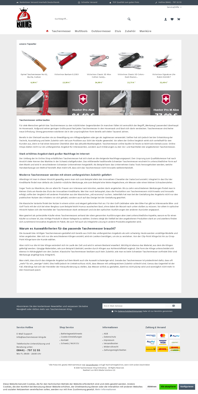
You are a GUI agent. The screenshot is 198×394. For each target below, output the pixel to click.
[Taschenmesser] (61, 31)
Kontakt (64, 340)
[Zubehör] (130, 31)
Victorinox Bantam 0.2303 (66, 74)
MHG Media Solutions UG (104, 370)
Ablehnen (151, 386)
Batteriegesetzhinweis (71, 334)
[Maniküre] (145, 31)
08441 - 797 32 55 (28, 350)
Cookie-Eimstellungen (71, 337)
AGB (106, 334)
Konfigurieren (186, 386)
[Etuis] (118, 31)
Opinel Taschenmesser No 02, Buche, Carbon (34, 75)
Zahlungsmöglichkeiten (115, 350)
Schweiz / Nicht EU (70, 343)
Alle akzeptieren (168, 386)
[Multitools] (81, 31)
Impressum (109, 340)
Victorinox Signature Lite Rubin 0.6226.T (163, 75)
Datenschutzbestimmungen (130, 311)
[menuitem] (173, 7)
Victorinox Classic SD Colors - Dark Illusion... (131, 75)
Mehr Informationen (105, 389)
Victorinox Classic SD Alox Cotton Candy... (99, 75)
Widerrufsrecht (111, 347)
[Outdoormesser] (101, 31)
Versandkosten (111, 343)
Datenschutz (110, 337)
